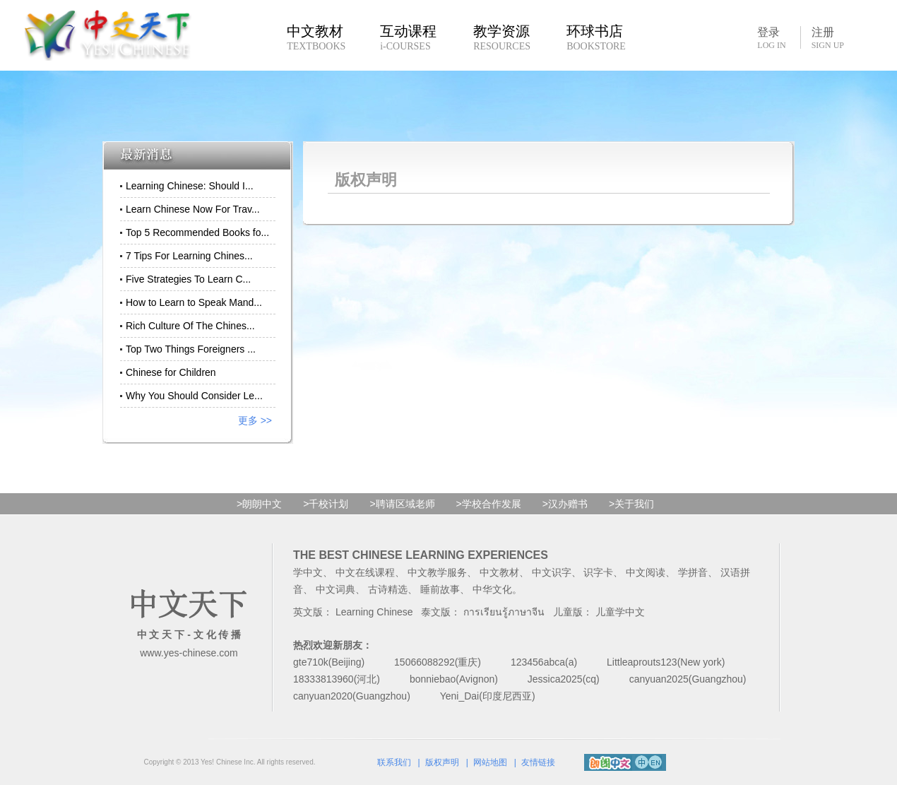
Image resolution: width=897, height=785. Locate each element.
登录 (771, 37)
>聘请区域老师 (401, 503)
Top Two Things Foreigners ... (191, 349)
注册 (828, 38)
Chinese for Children (171, 372)
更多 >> (255, 420)
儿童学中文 (620, 612)
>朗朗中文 (259, 503)
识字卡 (598, 572)
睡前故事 (440, 589)
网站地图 (490, 762)
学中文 (308, 572)
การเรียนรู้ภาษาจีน (504, 612)
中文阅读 (645, 572)
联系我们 (394, 762)
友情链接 (538, 762)
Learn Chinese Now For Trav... (193, 209)
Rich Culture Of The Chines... (190, 325)
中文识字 (551, 572)
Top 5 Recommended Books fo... (197, 232)
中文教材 (499, 572)
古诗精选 (388, 589)
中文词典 (335, 589)
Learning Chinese (374, 612)
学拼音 (693, 572)
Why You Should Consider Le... (194, 395)
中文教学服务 (437, 572)
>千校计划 (325, 503)
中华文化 (492, 589)
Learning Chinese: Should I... (190, 185)
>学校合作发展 (488, 503)
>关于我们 (631, 503)
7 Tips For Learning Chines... (189, 255)
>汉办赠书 (565, 503)
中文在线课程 (365, 572)
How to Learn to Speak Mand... (194, 302)
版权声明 (442, 762)
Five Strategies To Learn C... (188, 279)
